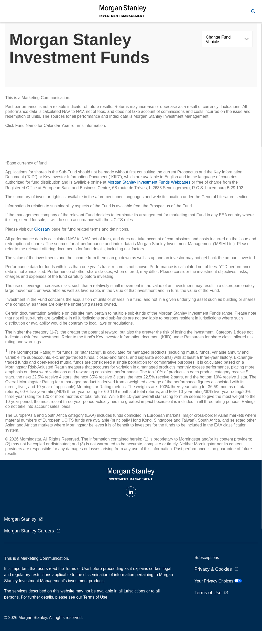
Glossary (42, 229)
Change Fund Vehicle (218, 39)
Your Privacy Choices (218, 581)
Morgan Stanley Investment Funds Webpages (148, 182)
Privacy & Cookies (213, 569)
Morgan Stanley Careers (29, 530)
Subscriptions (206, 557)
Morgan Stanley (20, 519)
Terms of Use (208, 592)
